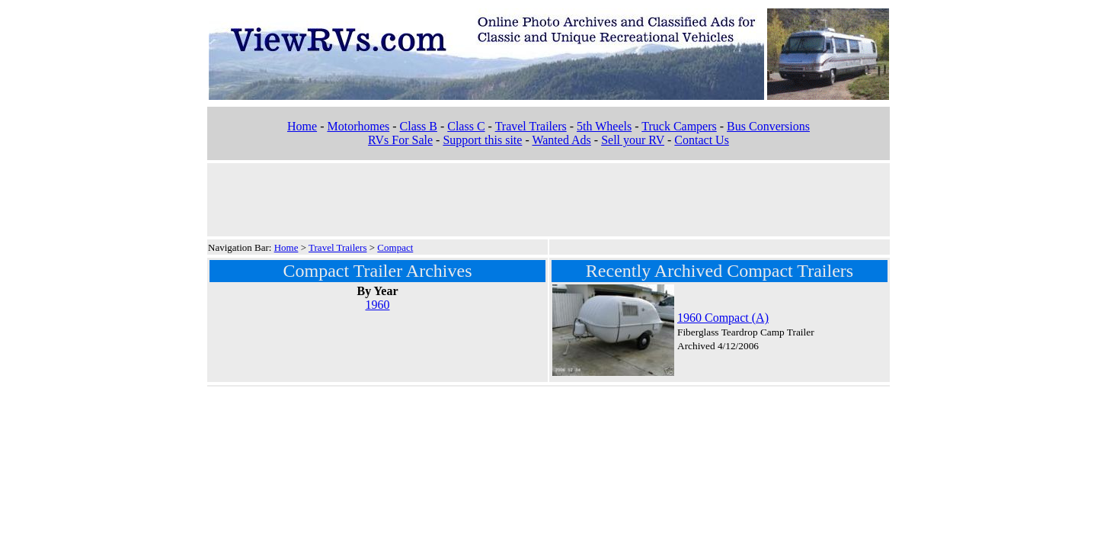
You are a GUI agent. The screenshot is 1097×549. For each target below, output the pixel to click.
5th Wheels (604, 126)
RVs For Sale (400, 139)
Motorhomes (358, 126)
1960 (378, 304)
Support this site (482, 139)
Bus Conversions (768, 126)
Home (302, 126)
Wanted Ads (561, 139)
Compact (395, 247)
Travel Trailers (531, 126)
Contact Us (701, 139)
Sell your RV (632, 139)
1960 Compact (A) (723, 317)
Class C (466, 126)
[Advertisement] (548, 198)
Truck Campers (679, 126)
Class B (418, 126)
